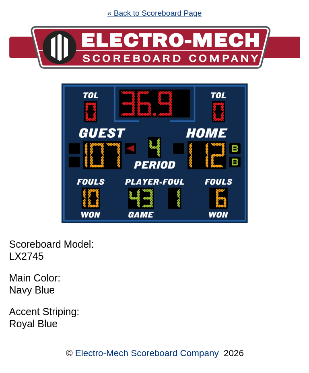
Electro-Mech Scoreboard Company (147, 353)
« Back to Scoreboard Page (154, 13)
